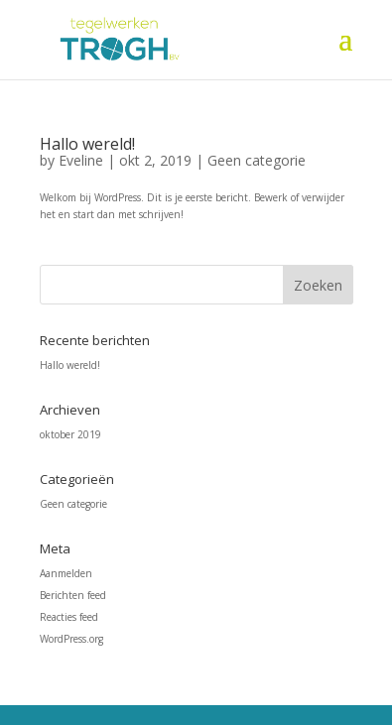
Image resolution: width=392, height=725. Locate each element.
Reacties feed (69, 617)
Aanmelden (66, 573)
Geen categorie (256, 160)
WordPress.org (71, 639)
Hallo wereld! (87, 144)
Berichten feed (73, 595)
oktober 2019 (70, 434)
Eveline (81, 160)
